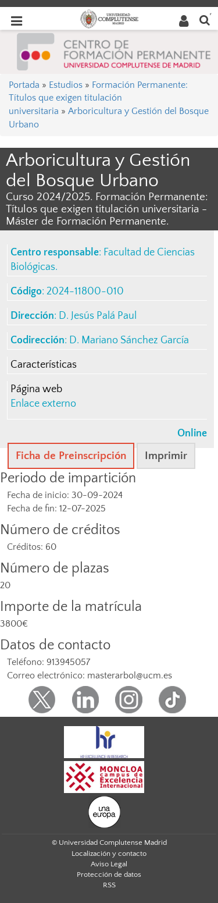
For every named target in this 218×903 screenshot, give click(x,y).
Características (43, 365)
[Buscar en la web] (204, 19)
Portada (24, 85)
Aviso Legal (109, 864)
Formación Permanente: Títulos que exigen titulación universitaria (98, 98)
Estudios (66, 85)
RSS (109, 885)
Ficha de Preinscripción (71, 456)
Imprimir (166, 456)
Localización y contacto (109, 853)
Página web (36, 389)
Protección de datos (109, 874)
